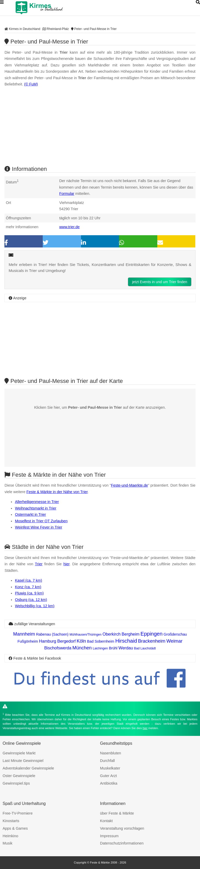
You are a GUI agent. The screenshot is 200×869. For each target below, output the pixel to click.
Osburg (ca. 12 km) (31, 600)
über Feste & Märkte (117, 813)
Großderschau (175, 634)
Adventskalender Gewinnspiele (28, 768)
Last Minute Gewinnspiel (23, 761)
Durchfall (107, 761)
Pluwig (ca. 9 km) (29, 593)
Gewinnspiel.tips (16, 783)
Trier (38, 564)
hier (67, 564)
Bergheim (130, 634)
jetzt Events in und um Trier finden (159, 282)
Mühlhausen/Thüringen (86, 634)
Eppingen (152, 634)
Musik (7, 843)
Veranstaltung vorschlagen (122, 828)
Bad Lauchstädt (145, 648)
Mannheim (24, 634)
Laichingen (100, 648)
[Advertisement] (99, 339)
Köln (81, 641)
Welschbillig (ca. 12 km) (34, 606)
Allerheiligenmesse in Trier (37, 502)
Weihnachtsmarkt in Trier (35, 508)
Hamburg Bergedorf (57, 641)
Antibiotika (108, 783)
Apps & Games (15, 828)
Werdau (125, 648)
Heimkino (10, 836)
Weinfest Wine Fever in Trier (38, 527)
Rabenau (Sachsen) (52, 634)
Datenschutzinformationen (121, 843)
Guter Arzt (108, 776)
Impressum (109, 836)
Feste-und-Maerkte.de (129, 485)
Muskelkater (110, 768)
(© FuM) (31, 84)
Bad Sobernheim (100, 641)
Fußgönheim (27, 641)
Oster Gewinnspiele (19, 776)
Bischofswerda (57, 648)
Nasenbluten (110, 753)
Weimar (174, 641)
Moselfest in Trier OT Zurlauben (41, 521)
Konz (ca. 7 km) (28, 587)
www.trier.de (69, 227)
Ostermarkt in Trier (30, 514)
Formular (66, 193)
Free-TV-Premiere (18, 813)
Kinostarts (11, 821)
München (82, 647)
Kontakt (106, 821)
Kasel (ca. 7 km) (28, 580)
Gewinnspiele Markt (19, 753)
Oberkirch (112, 634)
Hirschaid (126, 641)
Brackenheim (151, 641)
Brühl (113, 648)
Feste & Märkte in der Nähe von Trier (57, 492)
